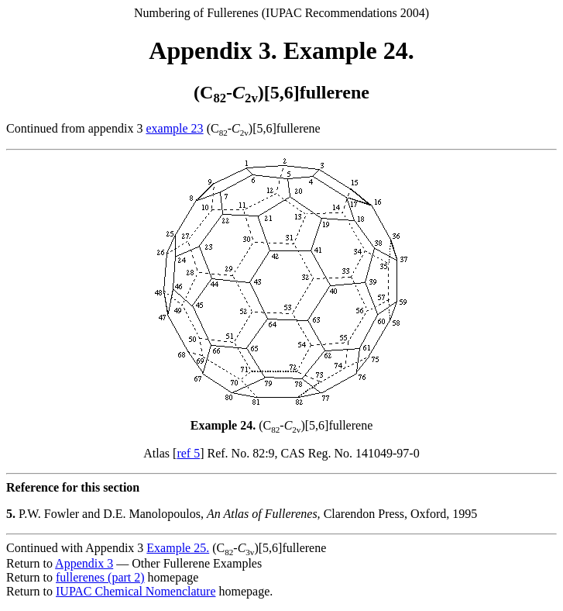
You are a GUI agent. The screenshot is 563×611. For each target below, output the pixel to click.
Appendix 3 (84, 563)
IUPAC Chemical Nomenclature (135, 591)
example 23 (174, 128)
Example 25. (177, 547)
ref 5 (188, 453)
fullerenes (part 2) (100, 577)
